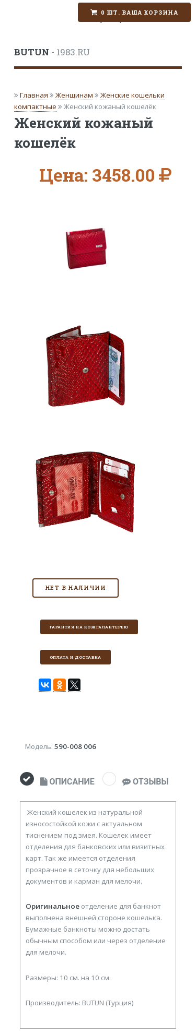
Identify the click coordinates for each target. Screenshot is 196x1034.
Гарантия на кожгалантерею (89, 626)
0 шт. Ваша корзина (139, 12)
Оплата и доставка (75, 657)
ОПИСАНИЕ (67, 782)
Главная (34, 95)
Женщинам (74, 95)
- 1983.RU (52, 52)
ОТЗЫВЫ (145, 782)
